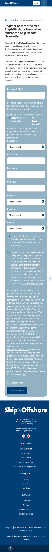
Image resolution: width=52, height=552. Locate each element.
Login (36, 3)
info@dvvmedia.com (29, 431)
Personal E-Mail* (15, 89)
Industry (11, 209)
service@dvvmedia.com (32, 283)
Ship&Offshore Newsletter (18, 119)
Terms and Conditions (37, 527)
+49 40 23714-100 (29, 428)
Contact (26, 505)
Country (10, 222)
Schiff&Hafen (26, 458)
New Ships (26, 453)
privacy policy (32, 356)
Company (11, 182)
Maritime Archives (26, 462)
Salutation (12, 141)
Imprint (9, 527)
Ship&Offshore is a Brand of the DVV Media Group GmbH (26, 537)
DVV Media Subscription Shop (26, 466)
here (24, 374)
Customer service (26, 514)
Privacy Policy (20, 527)
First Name (12, 154)
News (26, 479)
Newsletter (15, 20)
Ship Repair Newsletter (36, 121)
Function (11, 195)
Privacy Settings (26, 531)
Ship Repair (26, 484)
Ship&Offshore (26, 449)
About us (26, 501)
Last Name (12, 168)
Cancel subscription (26, 509)
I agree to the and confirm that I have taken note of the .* (26, 241)
